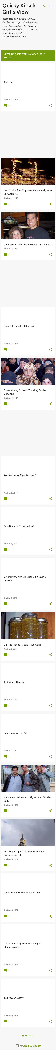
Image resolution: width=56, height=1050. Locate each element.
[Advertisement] (28, 134)
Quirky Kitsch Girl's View (19, 8)
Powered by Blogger (28, 1045)
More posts (28, 1036)
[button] (50, 106)
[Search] (44, 6)
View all (7, 58)
